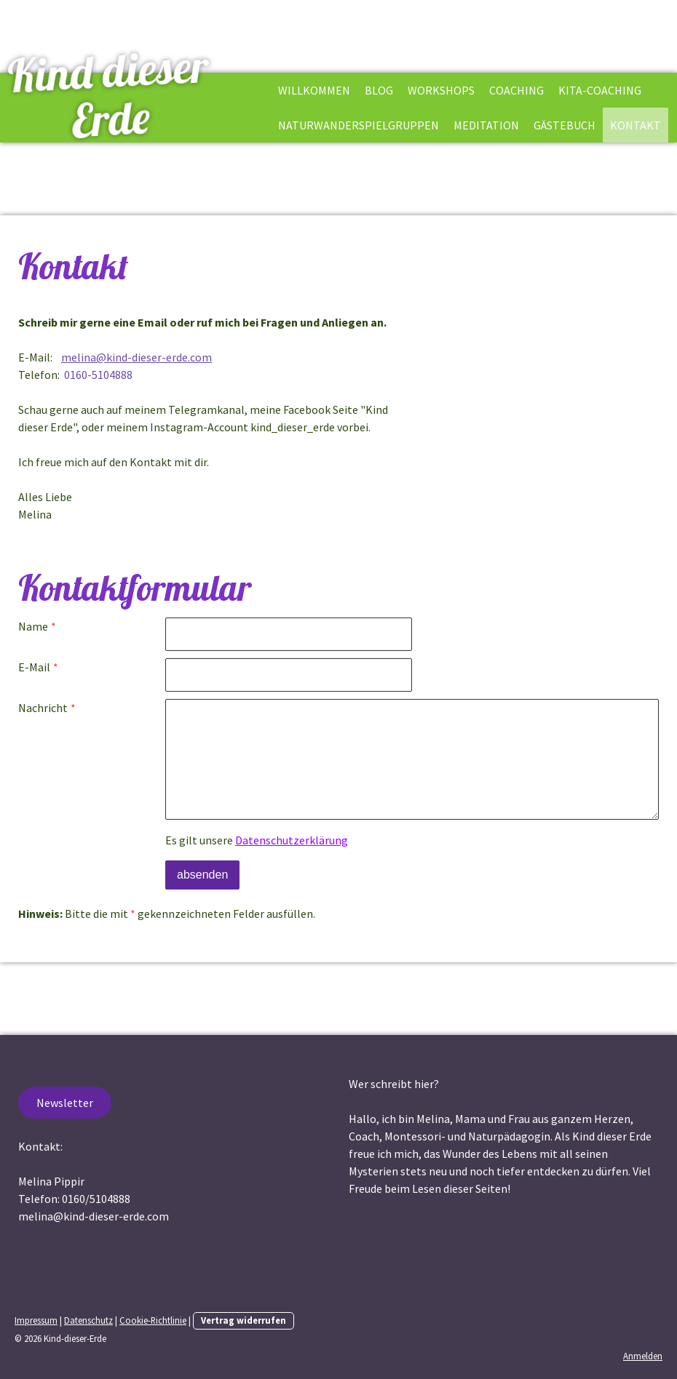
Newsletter (64, 1102)
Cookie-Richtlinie (152, 1320)
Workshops (441, 90)
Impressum (36, 1320)
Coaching (516, 90)
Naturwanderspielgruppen (358, 125)
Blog (379, 90)
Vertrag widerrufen (243, 1320)
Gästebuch (564, 125)
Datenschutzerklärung (291, 840)
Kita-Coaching (599, 90)
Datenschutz (88, 1320)
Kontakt (635, 125)
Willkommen (314, 90)
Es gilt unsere (256, 840)
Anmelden (642, 1356)
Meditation (486, 125)
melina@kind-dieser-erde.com (136, 357)
